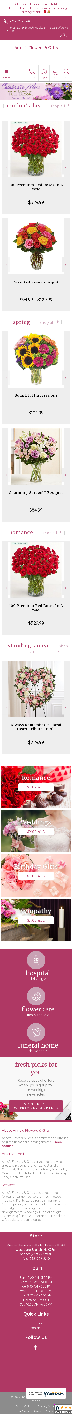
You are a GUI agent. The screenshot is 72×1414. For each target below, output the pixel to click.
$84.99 (36, 510)
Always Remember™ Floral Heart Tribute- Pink (36, 727)
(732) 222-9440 (20, 21)
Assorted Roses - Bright (36, 282)
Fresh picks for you (36, 1079)
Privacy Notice (47, 1406)
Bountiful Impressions (36, 395)
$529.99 (36, 202)
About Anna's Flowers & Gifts (26, 1130)
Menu (6, 77)
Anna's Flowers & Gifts (36, 47)
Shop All (57, 106)
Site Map (51, 1411)
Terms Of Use (24, 1406)
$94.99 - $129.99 (36, 299)
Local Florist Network (27, 1411)
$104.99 (36, 412)
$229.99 (36, 742)
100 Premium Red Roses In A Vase (36, 187)
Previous (6, 167)
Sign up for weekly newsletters (36, 1106)
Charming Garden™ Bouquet (36, 492)
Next (66, 167)
